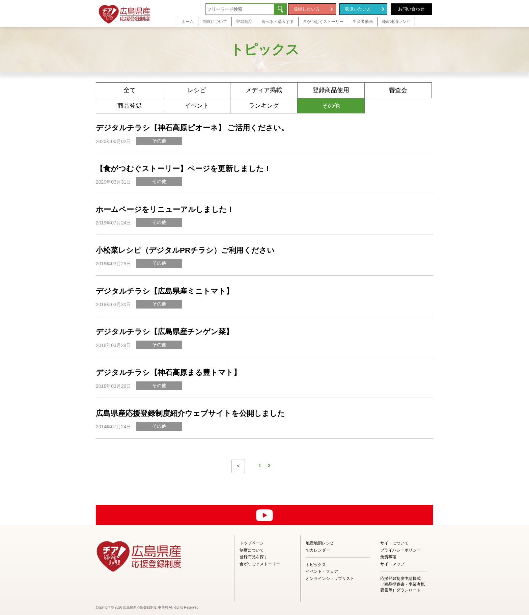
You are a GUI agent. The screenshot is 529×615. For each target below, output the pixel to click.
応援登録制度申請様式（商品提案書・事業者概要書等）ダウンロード (402, 584)
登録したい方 (307, 8)
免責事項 (388, 557)
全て (129, 90)
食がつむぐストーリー (260, 564)
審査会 (398, 90)
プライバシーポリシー (400, 550)
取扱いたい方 (358, 8)
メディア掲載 (264, 90)
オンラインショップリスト (330, 578)
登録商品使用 (331, 90)
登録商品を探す (254, 557)
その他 (331, 105)
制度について (252, 550)
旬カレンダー (318, 550)
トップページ (252, 543)
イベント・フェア (322, 571)
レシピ (197, 90)
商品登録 (129, 105)
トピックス (316, 564)
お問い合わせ (411, 8)
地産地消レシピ (320, 543)
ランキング (264, 105)
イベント (197, 105)
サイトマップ (392, 564)
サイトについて (394, 543)
